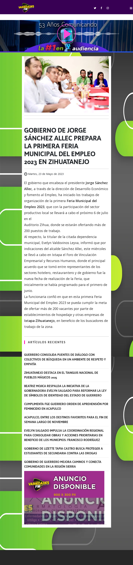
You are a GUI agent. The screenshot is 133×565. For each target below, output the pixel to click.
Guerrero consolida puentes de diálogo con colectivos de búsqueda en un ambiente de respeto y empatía (65, 359)
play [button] (66, 33)
